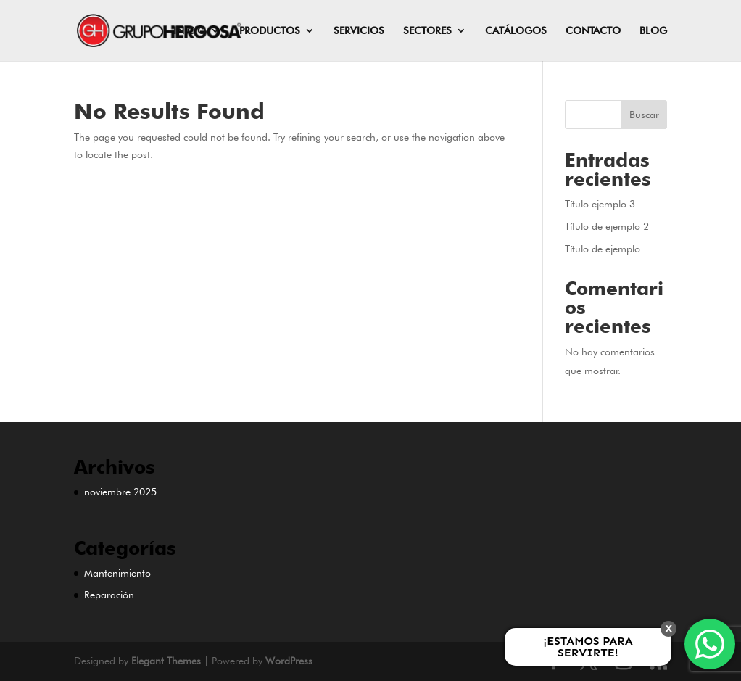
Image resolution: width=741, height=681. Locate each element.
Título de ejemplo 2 (607, 226)
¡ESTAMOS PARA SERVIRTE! (587, 646)
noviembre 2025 (120, 492)
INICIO (189, 30)
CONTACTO (593, 30)
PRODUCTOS (269, 30)
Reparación (109, 594)
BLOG (653, 30)
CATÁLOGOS (516, 30)
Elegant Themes (166, 660)
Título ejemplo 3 (600, 204)
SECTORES (427, 30)
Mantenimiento (117, 573)
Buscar (644, 114)
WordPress (288, 660)
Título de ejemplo (602, 249)
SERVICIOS (359, 30)
